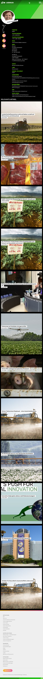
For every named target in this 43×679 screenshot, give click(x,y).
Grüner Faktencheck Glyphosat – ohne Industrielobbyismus (19, 411)
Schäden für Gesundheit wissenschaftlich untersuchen (18, 581)
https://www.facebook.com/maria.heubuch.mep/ (24, 96)
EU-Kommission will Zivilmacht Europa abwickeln (16, 538)
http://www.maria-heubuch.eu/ (19, 91)
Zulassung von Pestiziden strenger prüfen (14, 326)
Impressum (5, 674)
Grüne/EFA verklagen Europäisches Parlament (15, 369)
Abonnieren (8, 670)
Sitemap (25, 674)
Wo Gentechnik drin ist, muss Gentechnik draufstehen (17, 453)
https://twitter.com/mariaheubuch (20, 94)
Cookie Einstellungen (18, 674)
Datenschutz (10, 674)
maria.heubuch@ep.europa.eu (19, 42)
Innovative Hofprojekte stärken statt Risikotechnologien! (18, 496)
